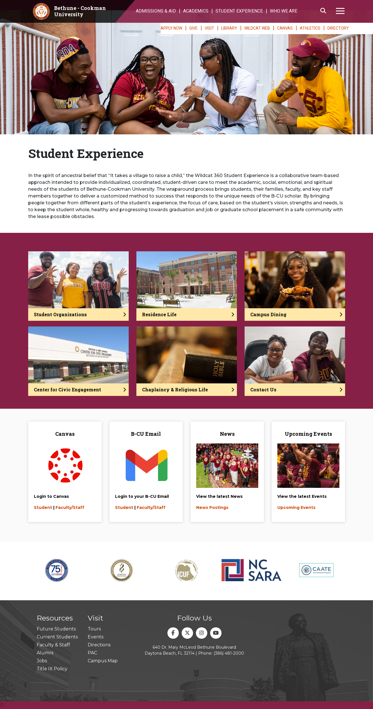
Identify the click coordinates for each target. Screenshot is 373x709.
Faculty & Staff (53, 645)
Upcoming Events (296, 507)
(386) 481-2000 (229, 653)
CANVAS (285, 28)
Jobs (42, 660)
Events (95, 637)
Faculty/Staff (70, 507)
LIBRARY (229, 28)
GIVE (193, 28)
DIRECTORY (338, 28)
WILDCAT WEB (257, 28)
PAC (92, 652)
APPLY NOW (171, 28)
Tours (94, 629)
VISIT (209, 28)
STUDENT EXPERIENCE (239, 11)
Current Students (57, 637)
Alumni (45, 652)
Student (43, 507)
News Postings (212, 507)
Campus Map (103, 660)
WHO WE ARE (283, 11)
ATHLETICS (310, 28)
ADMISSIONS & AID (156, 11)
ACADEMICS (195, 11)
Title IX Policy (52, 668)
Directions (99, 645)
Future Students (56, 629)
